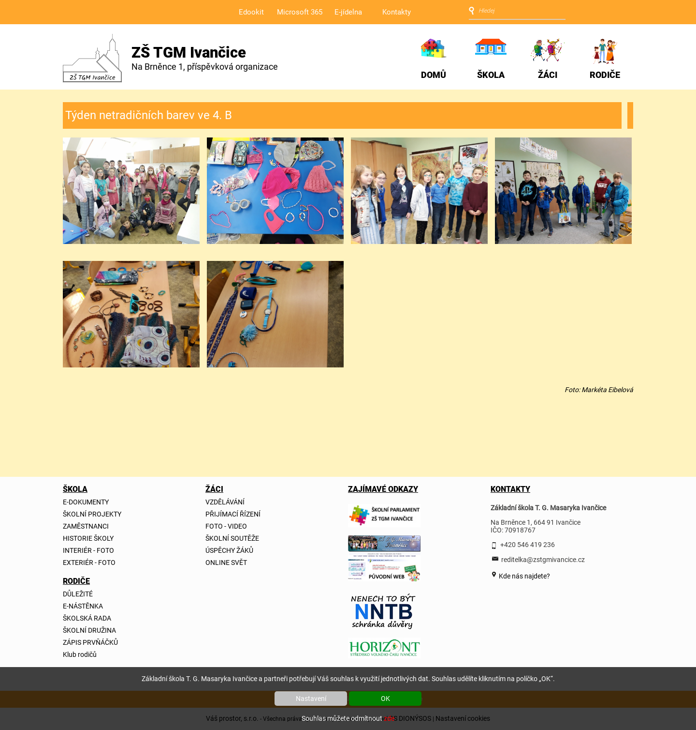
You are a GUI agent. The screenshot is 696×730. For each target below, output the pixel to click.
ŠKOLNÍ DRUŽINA (89, 630)
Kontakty (396, 12)
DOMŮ (433, 75)
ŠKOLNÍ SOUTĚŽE (232, 538)
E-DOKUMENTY (86, 502)
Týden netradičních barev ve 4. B (148, 115)
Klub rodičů (80, 654)
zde (389, 718)
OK (385, 698)
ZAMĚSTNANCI (86, 526)
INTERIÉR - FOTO (88, 550)
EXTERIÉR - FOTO (89, 562)
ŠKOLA (491, 75)
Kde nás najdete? (523, 576)
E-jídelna (348, 12)
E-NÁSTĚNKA (83, 606)
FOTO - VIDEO (226, 526)
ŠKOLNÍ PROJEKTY (92, 514)
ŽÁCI (547, 75)
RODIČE (605, 75)
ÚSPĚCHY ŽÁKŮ (229, 550)
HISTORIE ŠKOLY (88, 538)
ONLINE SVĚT (226, 562)
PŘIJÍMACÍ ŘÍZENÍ (233, 514)
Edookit (251, 12)
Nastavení (311, 698)
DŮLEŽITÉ (78, 594)
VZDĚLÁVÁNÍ (225, 502)
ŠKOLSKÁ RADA (87, 618)
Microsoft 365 (299, 12)
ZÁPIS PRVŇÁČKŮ (90, 642)
